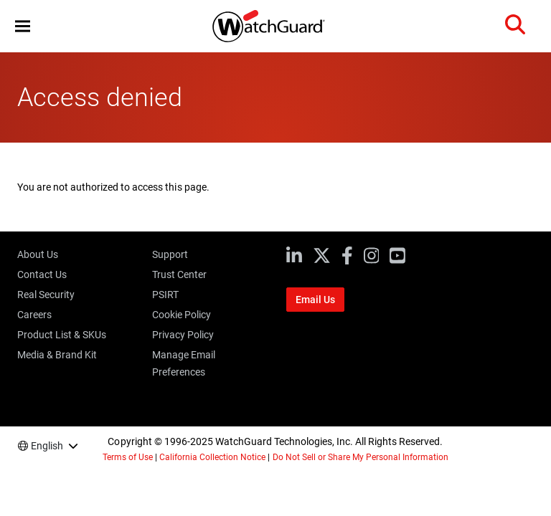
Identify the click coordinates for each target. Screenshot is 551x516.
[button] (22, 26)
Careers (34, 314)
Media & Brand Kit (57, 354)
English (47, 446)
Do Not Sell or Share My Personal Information (361, 457)
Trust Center (179, 274)
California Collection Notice (212, 457)
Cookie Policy (181, 314)
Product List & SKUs (61, 334)
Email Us (315, 299)
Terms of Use (128, 457)
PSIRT (165, 294)
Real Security (46, 294)
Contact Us (42, 274)
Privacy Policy (183, 334)
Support (170, 254)
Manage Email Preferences (183, 363)
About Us (37, 254)
